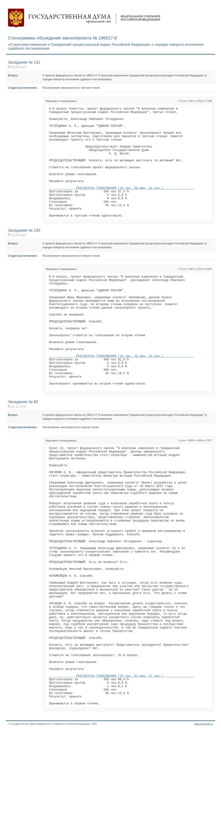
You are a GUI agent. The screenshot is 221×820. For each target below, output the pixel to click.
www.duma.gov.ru (203, 814)
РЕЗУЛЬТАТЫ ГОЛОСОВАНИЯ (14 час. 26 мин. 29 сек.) (121, 392)
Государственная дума (84, 18)
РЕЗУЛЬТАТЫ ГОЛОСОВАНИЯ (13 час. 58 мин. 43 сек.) (121, 203)
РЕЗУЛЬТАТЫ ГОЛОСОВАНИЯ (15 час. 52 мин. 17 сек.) (121, 761)
